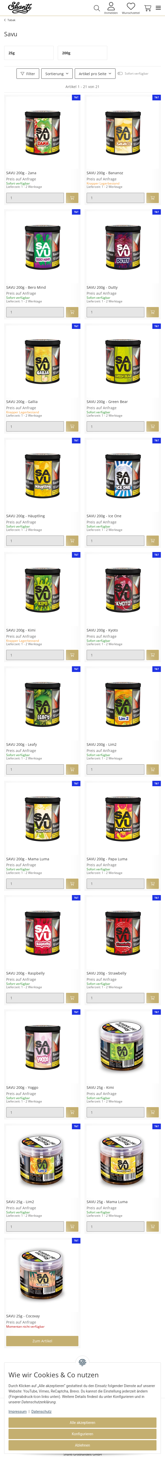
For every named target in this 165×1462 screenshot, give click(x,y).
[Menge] (35, 198)
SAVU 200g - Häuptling (25, 516)
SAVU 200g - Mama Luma (27, 859)
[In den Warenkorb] (72, 198)
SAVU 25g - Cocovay (23, 1316)
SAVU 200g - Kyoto (102, 630)
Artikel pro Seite (92, 73)
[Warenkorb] (147, 8)
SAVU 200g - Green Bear (107, 402)
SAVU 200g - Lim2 (102, 744)
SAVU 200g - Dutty (102, 287)
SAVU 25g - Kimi (100, 1087)
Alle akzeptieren (82, 1423)
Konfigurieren (82, 1434)
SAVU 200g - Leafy (21, 744)
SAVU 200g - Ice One (104, 516)
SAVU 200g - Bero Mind (26, 287)
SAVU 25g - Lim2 (20, 1202)
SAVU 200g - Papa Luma (107, 859)
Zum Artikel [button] (42, 1340)
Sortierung (54, 73)
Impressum (18, 1412)
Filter (28, 73)
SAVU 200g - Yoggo (22, 1087)
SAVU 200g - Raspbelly (25, 973)
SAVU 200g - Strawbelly (106, 973)
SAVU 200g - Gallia (22, 402)
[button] (97, 8)
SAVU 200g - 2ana (21, 173)
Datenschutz (41, 1412)
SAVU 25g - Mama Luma (107, 1202)
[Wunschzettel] (131, 8)
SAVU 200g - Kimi (21, 630)
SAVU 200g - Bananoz (105, 173)
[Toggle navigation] (158, 8)
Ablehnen (82, 1445)
